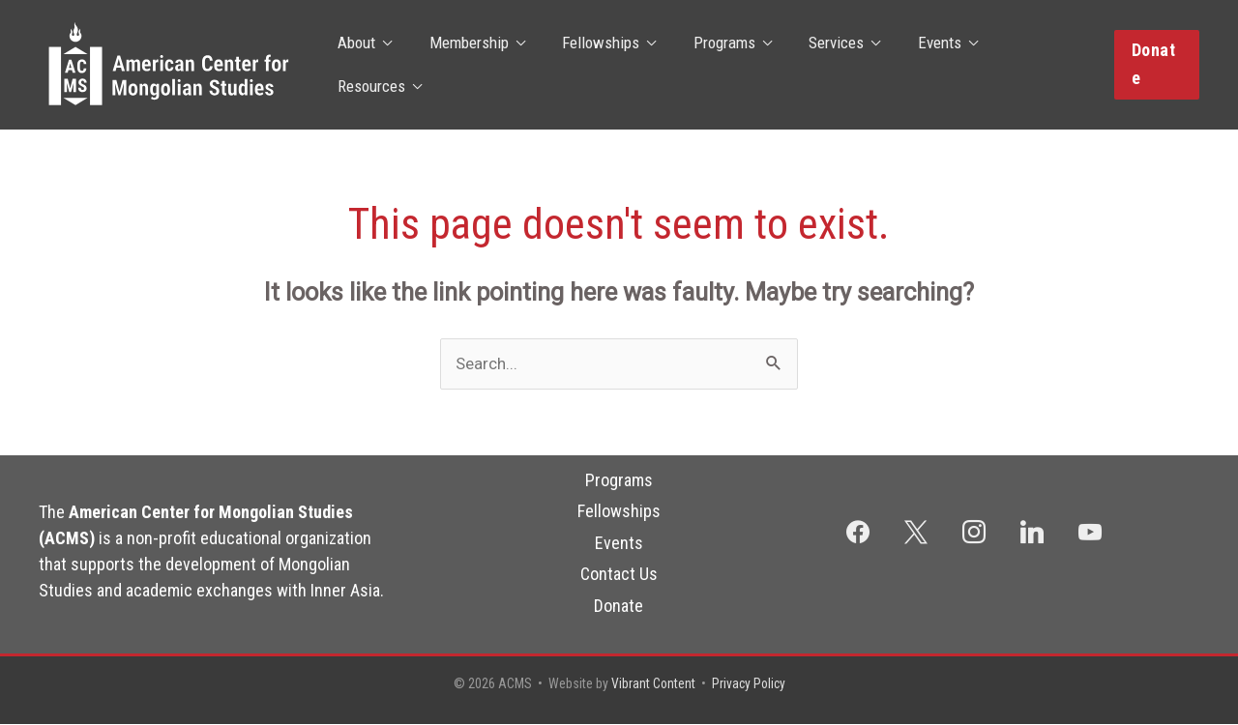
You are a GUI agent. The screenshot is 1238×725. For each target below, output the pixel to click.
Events (920, 64)
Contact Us (619, 574)
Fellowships (595, 64)
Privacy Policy (749, 684)
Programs (714, 64)
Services (821, 64)
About (359, 64)
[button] (1155, 64)
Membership (467, 64)
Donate (618, 605)
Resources (1025, 64)
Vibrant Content (651, 684)
